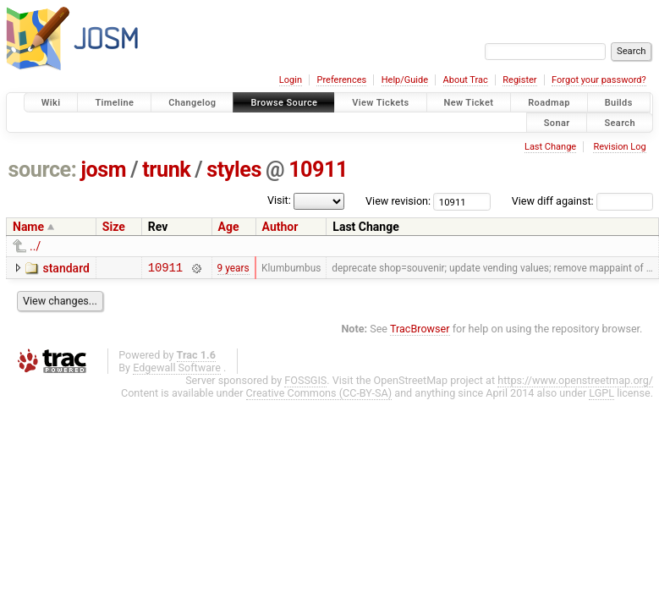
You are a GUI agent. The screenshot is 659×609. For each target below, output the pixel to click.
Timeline (114, 102)
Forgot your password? (599, 79)
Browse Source (283, 102)
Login (290, 79)
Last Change (550, 146)
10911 (318, 169)
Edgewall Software (177, 370)
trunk (166, 169)
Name (28, 226)
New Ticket (469, 102)
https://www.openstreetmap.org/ (575, 382)
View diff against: (582, 201)
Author (280, 226)
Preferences (341, 79)
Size (113, 226)
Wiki (51, 102)
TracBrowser (420, 331)
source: (42, 169)
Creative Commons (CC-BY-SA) (319, 395)
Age (228, 226)
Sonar (557, 122)
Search (619, 122)
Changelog (192, 102)
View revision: (398, 201)
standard (65, 268)
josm (103, 169)
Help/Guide (405, 79)
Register (519, 79)
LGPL (601, 395)
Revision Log (619, 146)
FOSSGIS (305, 382)
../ (35, 246)
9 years (233, 269)
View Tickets (380, 102)
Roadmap (549, 102)
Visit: (279, 200)
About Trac (465, 79)
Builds (619, 102)
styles (233, 169)
